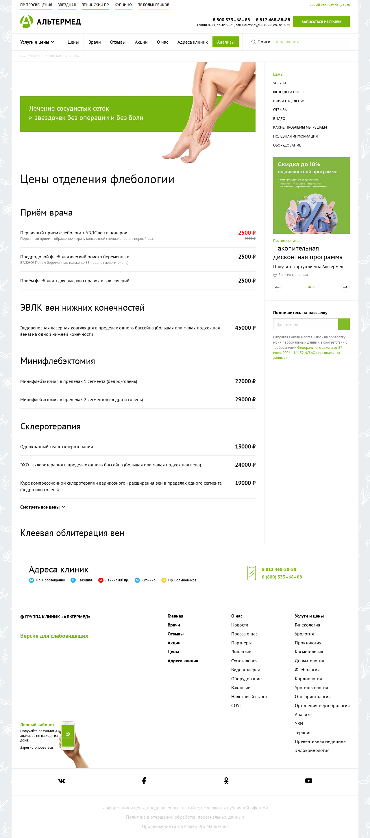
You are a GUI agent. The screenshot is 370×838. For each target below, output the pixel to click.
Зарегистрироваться (36, 747)
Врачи (94, 42)
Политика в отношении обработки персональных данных (185, 817)
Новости (239, 624)
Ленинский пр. (95, 4)
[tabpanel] (311, 217)
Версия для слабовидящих (54, 635)
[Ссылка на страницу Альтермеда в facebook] (143, 782)
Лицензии (241, 651)
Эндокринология (312, 750)
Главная (175, 615)
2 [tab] (313, 291)
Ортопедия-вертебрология (322, 705)
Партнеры (241, 642)
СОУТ (236, 705)
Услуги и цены (37, 42)
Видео (279, 118)
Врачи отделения (289, 101)
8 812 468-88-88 (279, 569)
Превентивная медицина (320, 741)
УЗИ (299, 723)
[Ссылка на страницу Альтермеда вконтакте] (61, 782)
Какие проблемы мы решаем (300, 127)
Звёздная (67, 4)
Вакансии (241, 687)
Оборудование (287, 145)
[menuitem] (73, 42)
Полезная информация (295, 136)
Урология (304, 633)
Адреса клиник (192, 42)
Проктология (308, 642)
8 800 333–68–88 (231, 20)
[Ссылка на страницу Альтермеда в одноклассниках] (226, 782)
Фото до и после (289, 92)
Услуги (279, 83)
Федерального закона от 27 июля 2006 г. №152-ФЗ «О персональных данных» (307, 352)
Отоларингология (313, 696)
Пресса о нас (244, 633)
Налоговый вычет (249, 696)
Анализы (226, 42)
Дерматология (309, 660)
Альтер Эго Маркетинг (206, 826)
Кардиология (308, 678)
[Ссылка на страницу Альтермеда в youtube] (308, 782)
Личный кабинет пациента (328, 5)
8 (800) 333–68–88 (282, 576)
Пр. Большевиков (153, 4)
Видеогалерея (245, 669)
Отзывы (118, 42)
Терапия (303, 732)
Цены (73, 42)
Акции (141, 42)
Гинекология (307, 624)
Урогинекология (311, 687)
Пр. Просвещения (36, 4)
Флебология (307, 669)
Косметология (309, 651)
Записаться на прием (321, 21)
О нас (162, 42)
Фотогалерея (244, 660)
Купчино (123, 4)
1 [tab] (309, 291)
